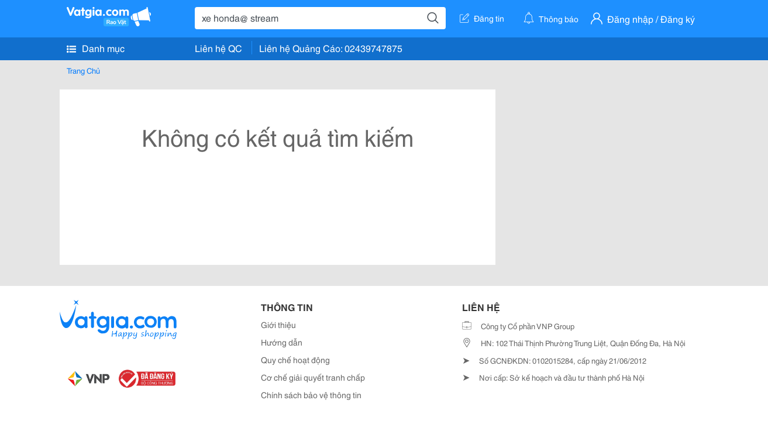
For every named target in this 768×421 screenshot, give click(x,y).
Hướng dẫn (281, 342)
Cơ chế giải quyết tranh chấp (313, 377)
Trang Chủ (83, 70)
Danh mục (96, 48)
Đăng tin (482, 18)
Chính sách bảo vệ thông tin (311, 395)
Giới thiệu (278, 324)
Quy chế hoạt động (295, 359)
